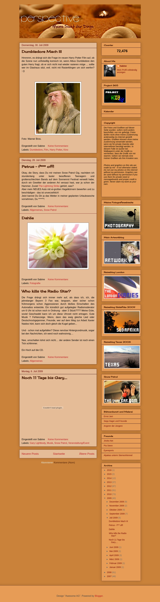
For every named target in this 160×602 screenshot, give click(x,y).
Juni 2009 (114, 547)
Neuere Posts (30, 453)
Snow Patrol (50, 210)
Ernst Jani (108, 416)
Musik (50, 443)
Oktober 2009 (115, 510)
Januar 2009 (115, 567)
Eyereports (109, 450)
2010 (109, 494)
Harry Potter (56, 149)
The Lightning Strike (49, 186)
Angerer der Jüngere (113, 426)
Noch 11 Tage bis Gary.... (44, 378)
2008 (109, 572)
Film (46, 149)
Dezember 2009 (117, 502)
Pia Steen (108, 445)
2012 (109, 486)
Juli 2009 (113, 518)
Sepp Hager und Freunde (115, 421)
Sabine (123, 66)
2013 (109, 482)
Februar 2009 (115, 563)
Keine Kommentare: (58, 146)
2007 (109, 576)
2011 (109, 490)
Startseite (59, 453)
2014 (109, 478)
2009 (109, 498)
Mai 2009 (113, 551)
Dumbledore (36, 149)
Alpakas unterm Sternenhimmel (118, 455)
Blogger (99, 596)
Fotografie (35, 283)
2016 (109, 470)
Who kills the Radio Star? (46, 291)
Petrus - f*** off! (38, 166)
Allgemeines (36, 210)
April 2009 (114, 555)
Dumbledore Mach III (42, 51)
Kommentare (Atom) (64, 462)
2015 (109, 474)
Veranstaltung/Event (78, 443)
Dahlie (28, 218)
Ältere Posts (86, 453)
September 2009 (117, 514)
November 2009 (117, 505)
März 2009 (114, 559)
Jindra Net (108, 441)
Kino (66, 149)
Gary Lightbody (38, 443)
